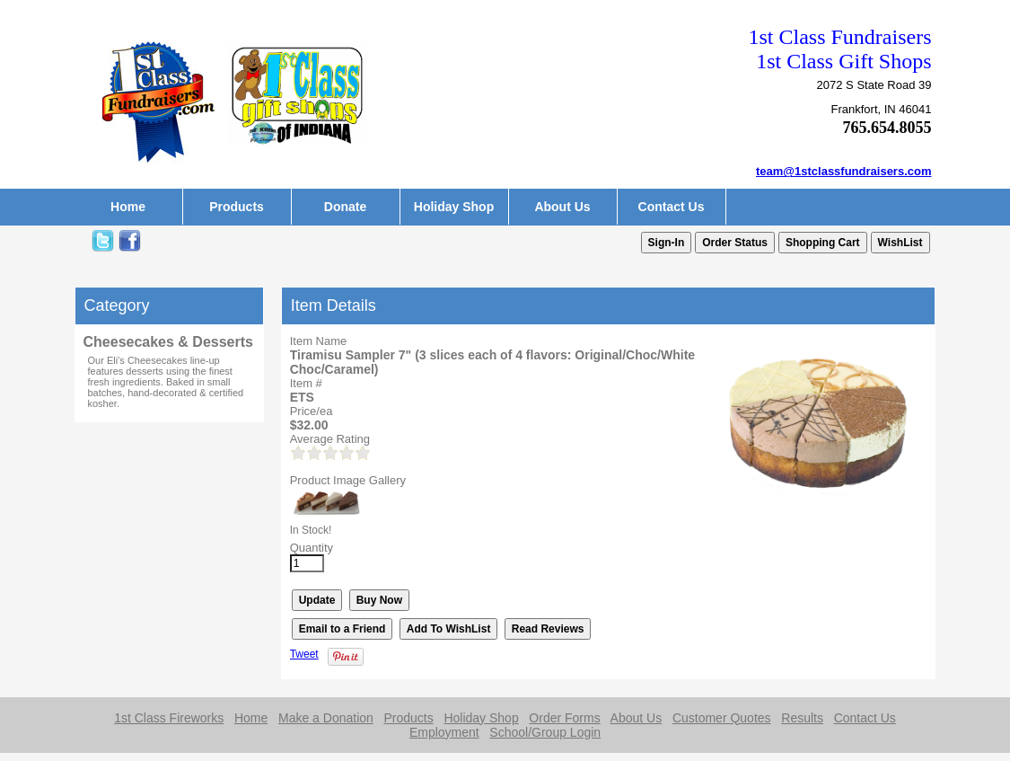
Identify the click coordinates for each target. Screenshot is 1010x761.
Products (236, 206)
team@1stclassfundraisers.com (844, 171)
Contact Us (671, 206)
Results (802, 718)
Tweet (304, 654)
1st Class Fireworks (169, 718)
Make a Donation (325, 718)
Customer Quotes (721, 718)
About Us (562, 206)
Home (127, 206)
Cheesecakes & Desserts (168, 342)
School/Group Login (545, 732)
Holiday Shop (454, 206)
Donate (345, 206)
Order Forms (564, 718)
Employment (444, 732)
